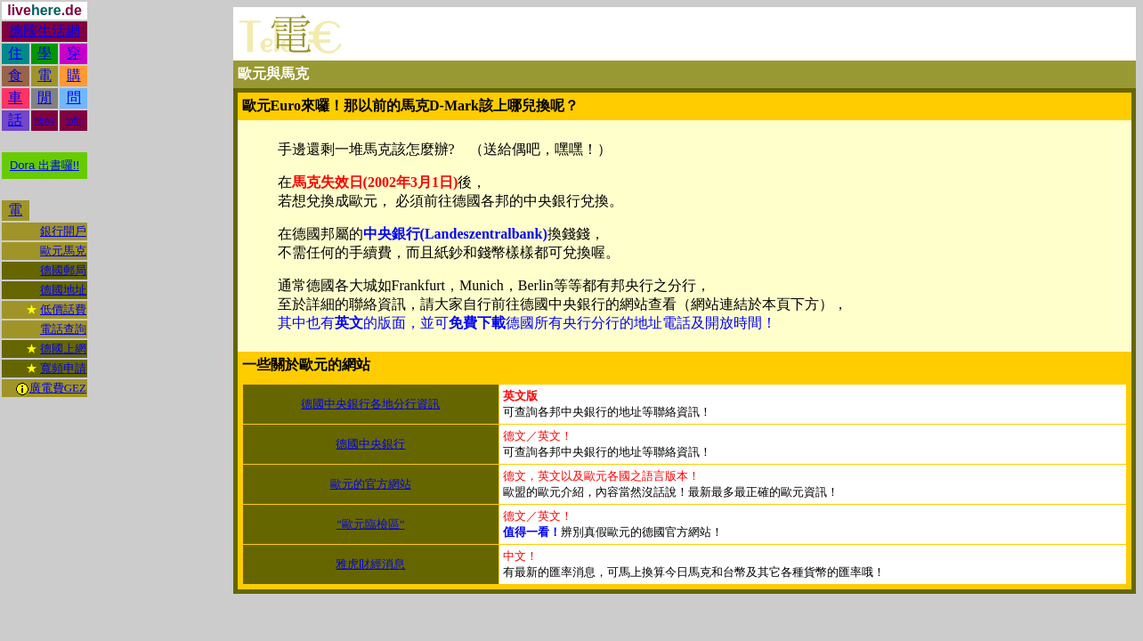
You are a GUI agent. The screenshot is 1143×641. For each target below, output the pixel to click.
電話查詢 (63, 329)
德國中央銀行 (370, 443)
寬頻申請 (63, 368)
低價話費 (63, 309)
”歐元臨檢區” (370, 524)
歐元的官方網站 (370, 484)
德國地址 (63, 289)
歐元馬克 (63, 250)
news (44, 121)
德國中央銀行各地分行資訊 (370, 403)
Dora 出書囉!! (44, 165)
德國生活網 (44, 30)
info (74, 121)
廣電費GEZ (57, 387)
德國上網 (63, 348)
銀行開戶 (63, 231)
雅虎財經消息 (370, 564)
